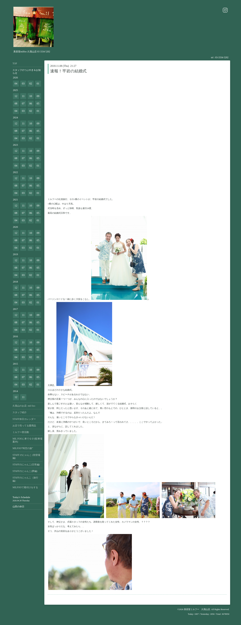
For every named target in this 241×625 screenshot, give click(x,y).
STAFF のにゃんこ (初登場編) (26, 456)
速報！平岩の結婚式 (68, 71)
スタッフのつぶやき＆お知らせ (27, 71)
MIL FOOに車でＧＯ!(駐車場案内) (27, 440)
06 (30, 103)
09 (38, 96)
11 (23, 96)
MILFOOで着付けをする (25, 487)
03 (23, 83)
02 (30, 83)
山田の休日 (18, 506)
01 (38, 83)
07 (23, 103)
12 (16, 96)
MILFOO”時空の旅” (23, 448)
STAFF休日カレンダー (24, 419)
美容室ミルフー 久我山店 (197, 609)
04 (16, 83)
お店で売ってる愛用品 (24, 425)
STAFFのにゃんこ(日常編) (26, 464)
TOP (15, 63)
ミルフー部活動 (21, 432)
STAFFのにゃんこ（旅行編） (25, 479)
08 (16, 103)
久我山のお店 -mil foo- (24, 406)
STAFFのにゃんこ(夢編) (25, 471)
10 (30, 96)
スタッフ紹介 (20, 412)
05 (38, 103)
